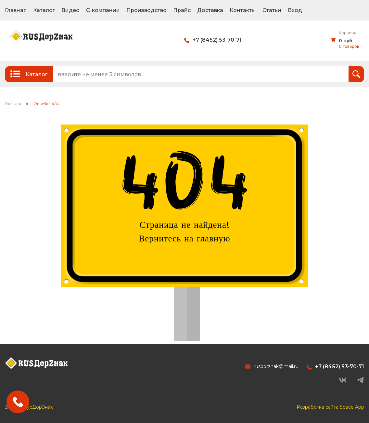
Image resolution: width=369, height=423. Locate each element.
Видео (70, 10)
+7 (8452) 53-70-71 (217, 40)
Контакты (243, 10)
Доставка (210, 10)
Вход (295, 10)
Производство (146, 10)
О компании (103, 10)
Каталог (44, 10)
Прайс (182, 10)
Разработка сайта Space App (330, 407)
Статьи (271, 10)
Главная (16, 10)
